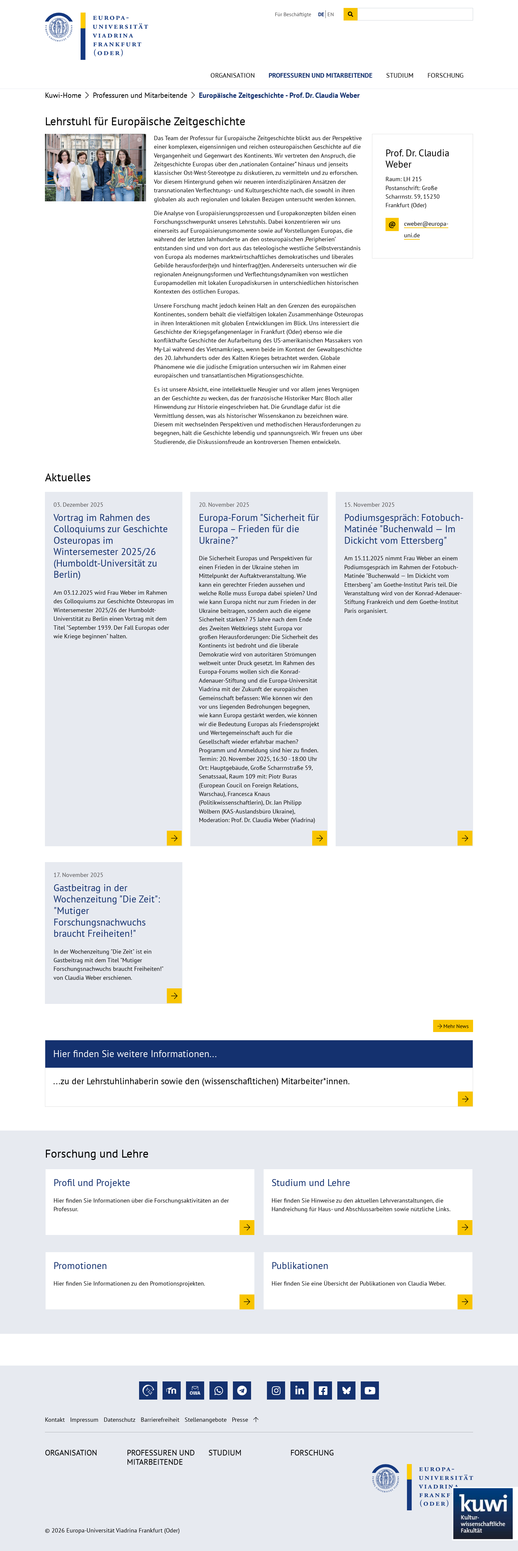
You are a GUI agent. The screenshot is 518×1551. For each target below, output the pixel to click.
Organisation (232, 59)
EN (330, 14)
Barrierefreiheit (160, 1419)
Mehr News (453, 1026)
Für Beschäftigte (293, 14)
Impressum (84, 1419)
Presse (240, 1419)
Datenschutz (119, 1419)
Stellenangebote (206, 1419)
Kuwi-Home (63, 95)
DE (321, 14)
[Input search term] (415, 14)
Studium (400, 59)
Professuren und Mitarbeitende (320, 59)
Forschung (445, 59)
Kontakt (55, 1419)
